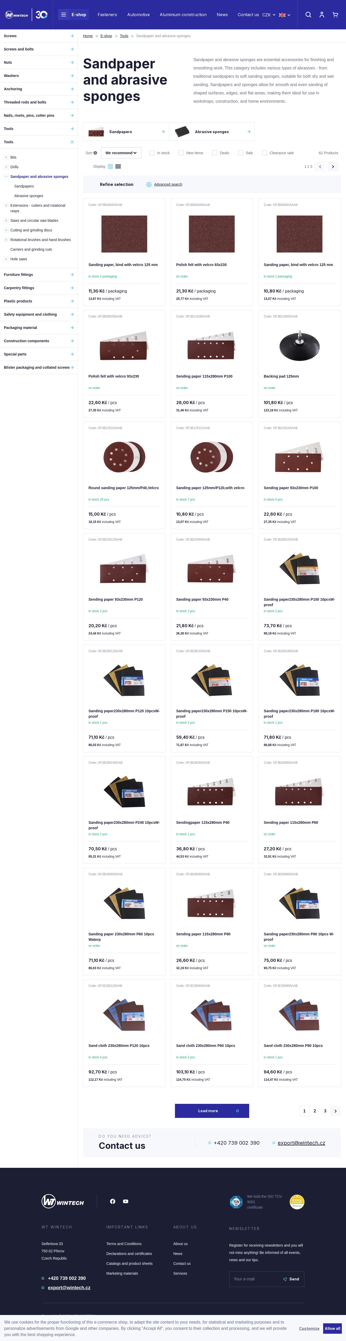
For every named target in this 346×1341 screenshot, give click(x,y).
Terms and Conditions (123, 1244)
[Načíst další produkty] (335, 1111)
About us (180, 1244)
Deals (220, 152)
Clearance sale (278, 152)
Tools (124, 36)
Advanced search (164, 184)
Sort (91, 153)
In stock (160, 152)
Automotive (138, 14)
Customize (309, 1328)
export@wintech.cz (301, 1143)
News (222, 14)
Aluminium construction (183, 14)
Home (88, 36)
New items (191, 152)
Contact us (248, 14)
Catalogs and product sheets (129, 1263)
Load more (208, 1111)
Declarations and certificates (129, 1254)
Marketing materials (122, 1273)
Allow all (332, 1328)
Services (180, 1273)
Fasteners (107, 14)
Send (291, 1279)
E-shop (72, 14)
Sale (245, 152)
